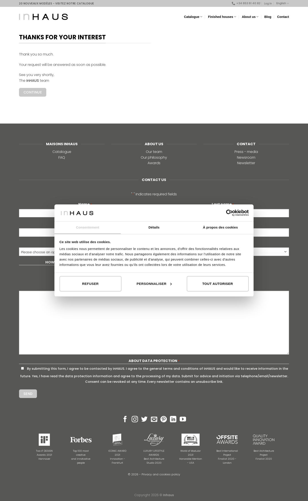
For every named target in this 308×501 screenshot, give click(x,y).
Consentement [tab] (87, 227)
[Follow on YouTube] (183, 419)
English (282, 3)
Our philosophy (154, 157)
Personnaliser (154, 284)
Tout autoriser (217, 284)
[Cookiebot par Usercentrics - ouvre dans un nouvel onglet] (229, 213)
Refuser (90, 284)
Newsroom (246, 157)
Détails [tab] (154, 227)
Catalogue (193, 17)
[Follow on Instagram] (135, 419)
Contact (283, 17)
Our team (154, 151)
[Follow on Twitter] (144, 419)
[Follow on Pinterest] (163, 419)
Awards (154, 163)
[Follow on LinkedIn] (173, 419)
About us (250, 17)
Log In (268, 3)
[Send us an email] (154, 419)
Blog (267, 17)
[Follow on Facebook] (125, 419)
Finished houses (222, 17)
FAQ (61, 157)
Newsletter (246, 163)
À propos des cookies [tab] (220, 227)
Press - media (246, 151)
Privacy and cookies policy (161, 474)
